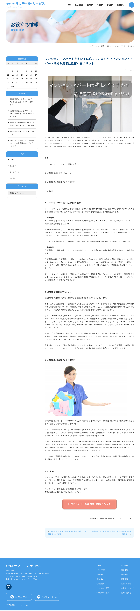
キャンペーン (14, 172)
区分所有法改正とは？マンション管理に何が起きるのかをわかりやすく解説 (22, 113)
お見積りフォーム (49, 597)
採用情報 (120, 5)
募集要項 (124, 570)
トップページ (92, 46)
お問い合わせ (126, 593)
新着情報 (124, 579)
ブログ (12, 160)
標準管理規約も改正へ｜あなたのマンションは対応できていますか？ (22, 102)
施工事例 (13, 166)
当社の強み (79, 5)
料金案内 (100, 5)
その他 (12, 178)
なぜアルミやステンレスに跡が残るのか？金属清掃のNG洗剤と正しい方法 (22, 143)
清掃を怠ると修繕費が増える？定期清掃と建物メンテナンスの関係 (22, 124)
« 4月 (13, 86)
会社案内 (110, 5)
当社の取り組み (103, 593)
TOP (70, 5)
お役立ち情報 (104, 46)
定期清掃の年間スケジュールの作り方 (22, 133)
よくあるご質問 (103, 588)
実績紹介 (100, 584)
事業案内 (90, 5)
